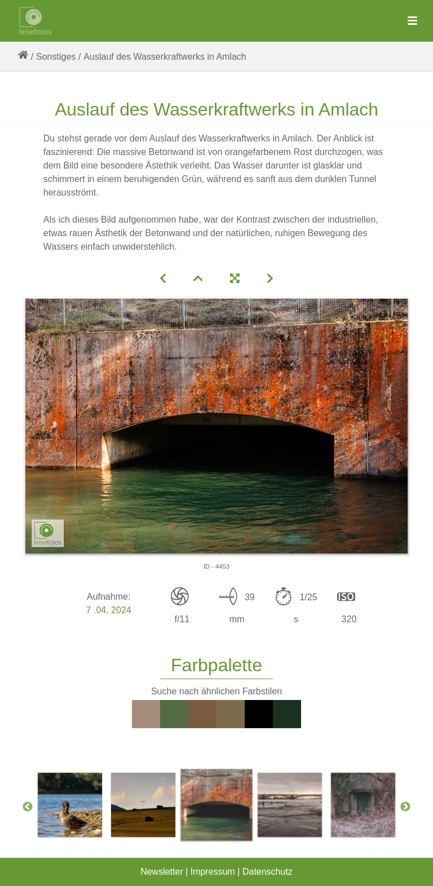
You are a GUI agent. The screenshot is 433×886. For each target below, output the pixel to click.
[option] (216, 805)
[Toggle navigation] (412, 21)
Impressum (213, 871)
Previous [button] (27, 807)
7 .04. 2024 (108, 610)
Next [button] (405, 807)
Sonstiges (56, 56)
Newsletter (161, 871)
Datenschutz (267, 871)
